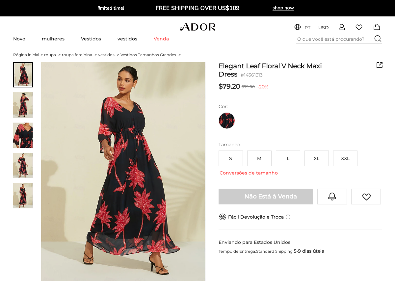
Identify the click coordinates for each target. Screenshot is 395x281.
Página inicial (28, 55)
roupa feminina (79, 55)
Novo (19, 39)
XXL (345, 158)
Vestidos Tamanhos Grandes (150, 55)
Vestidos (91, 39)
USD (323, 28)
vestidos (127, 39)
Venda (161, 39)
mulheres (53, 39)
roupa (52, 55)
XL (316, 158)
